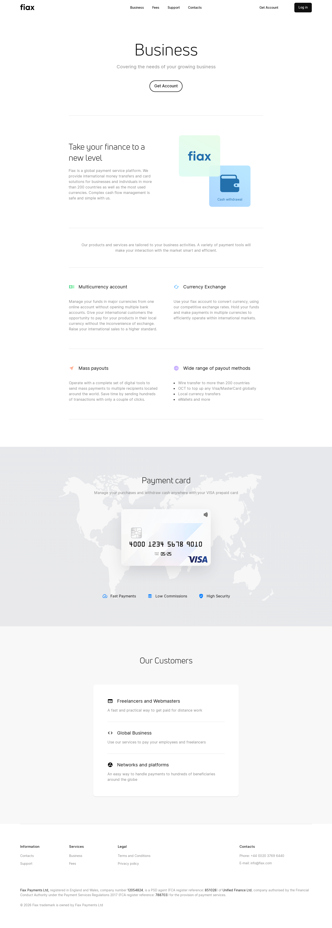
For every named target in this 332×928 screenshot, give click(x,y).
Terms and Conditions (134, 856)
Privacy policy (128, 863)
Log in (303, 7)
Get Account (268, 7)
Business (137, 7)
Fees (155, 7)
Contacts (195, 7)
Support (174, 7)
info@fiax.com (255, 863)
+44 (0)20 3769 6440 (261, 856)
